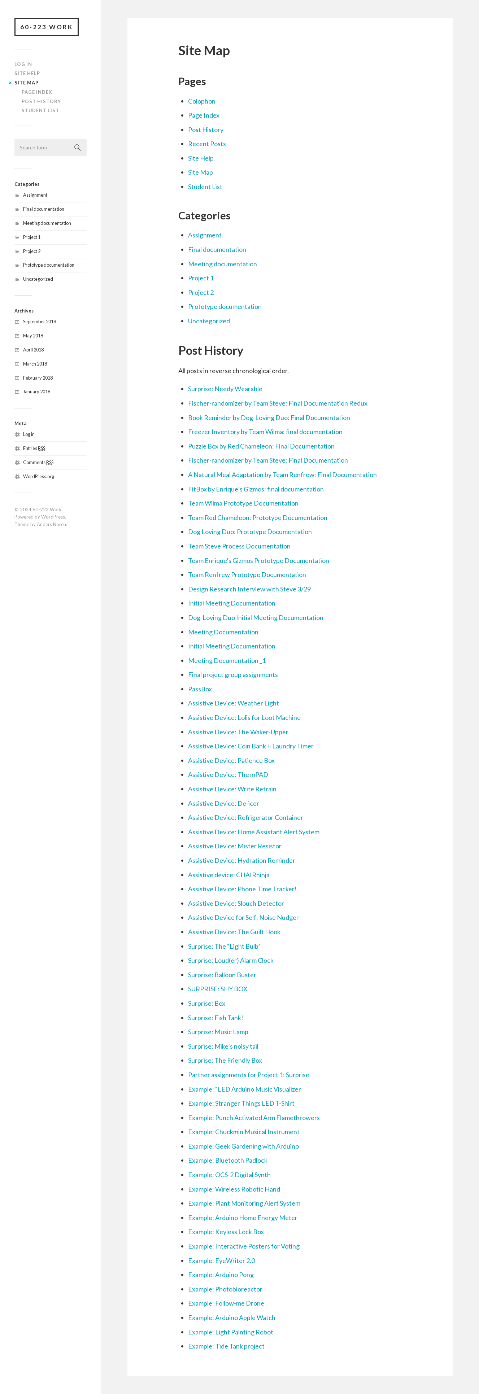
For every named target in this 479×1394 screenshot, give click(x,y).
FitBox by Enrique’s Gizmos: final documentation (256, 489)
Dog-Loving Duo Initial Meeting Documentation (255, 617)
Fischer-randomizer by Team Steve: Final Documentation (268, 460)
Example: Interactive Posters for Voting (244, 1246)
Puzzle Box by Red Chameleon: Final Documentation (261, 446)
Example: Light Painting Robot (230, 1332)
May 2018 (33, 335)
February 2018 (38, 378)
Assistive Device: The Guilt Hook (234, 932)
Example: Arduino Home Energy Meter (242, 1218)
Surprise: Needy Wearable (225, 389)
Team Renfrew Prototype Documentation (247, 574)
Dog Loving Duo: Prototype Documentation (250, 532)
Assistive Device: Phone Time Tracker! (242, 889)
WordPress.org (38, 476)
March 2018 (35, 364)
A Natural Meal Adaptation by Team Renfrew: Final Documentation (282, 474)
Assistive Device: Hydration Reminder (241, 860)
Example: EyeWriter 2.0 (221, 1260)
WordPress (53, 517)
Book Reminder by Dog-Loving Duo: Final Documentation (269, 417)
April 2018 (33, 350)
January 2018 (36, 391)
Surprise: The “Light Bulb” (224, 946)
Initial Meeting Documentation (231, 603)
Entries (34, 448)
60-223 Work (46, 27)
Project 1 (31, 237)
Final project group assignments (233, 674)
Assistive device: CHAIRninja (229, 875)
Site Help (27, 73)
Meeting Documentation (223, 632)
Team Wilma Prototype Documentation (243, 503)
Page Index (37, 92)
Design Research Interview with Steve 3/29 (249, 589)
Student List (40, 110)
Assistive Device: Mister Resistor (235, 846)
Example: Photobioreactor (225, 1289)
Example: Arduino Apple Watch (231, 1317)
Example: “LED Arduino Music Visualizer (244, 1089)
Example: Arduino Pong (221, 1275)
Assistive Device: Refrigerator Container (245, 817)
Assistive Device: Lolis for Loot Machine (244, 717)
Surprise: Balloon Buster (222, 975)
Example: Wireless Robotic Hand (234, 1189)
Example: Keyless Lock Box (226, 1232)
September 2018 (39, 321)
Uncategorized (38, 279)
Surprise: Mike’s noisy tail (223, 1046)
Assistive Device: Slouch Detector (236, 903)
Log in (29, 434)
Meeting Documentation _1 (227, 660)
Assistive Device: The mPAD (228, 774)
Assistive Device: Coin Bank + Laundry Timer (251, 746)
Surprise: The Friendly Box (225, 1060)
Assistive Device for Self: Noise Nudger (243, 917)
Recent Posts (207, 144)
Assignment (35, 195)
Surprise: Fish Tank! (215, 1018)
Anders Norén (51, 524)
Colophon (201, 101)
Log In (23, 64)
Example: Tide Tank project (226, 1346)
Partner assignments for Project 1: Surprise (248, 1075)
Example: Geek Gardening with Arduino (243, 1146)
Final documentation (43, 209)
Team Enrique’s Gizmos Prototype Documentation (258, 560)
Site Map (26, 83)
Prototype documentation (48, 265)
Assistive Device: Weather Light (233, 703)
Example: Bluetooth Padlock (227, 1160)
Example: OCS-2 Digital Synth (229, 1175)
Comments (38, 462)
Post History (41, 101)
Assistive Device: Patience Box (231, 760)
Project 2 (31, 251)
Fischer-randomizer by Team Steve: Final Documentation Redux (277, 403)
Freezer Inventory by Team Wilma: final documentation (265, 432)
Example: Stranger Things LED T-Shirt (241, 1103)
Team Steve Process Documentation (239, 546)
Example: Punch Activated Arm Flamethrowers (254, 1118)
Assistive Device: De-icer (223, 803)
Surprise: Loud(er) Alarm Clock (231, 960)
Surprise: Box (206, 1003)
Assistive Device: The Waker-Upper (238, 732)
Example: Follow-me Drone (226, 1303)
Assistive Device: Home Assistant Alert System (253, 832)
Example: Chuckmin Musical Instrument (244, 1132)
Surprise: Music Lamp (218, 1032)
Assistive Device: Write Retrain (232, 789)
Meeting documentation (47, 223)
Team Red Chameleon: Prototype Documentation (257, 517)
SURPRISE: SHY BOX (218, 989)
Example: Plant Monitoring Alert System (244, 1203)
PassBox (200, 689)
